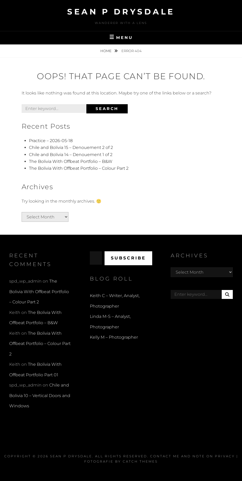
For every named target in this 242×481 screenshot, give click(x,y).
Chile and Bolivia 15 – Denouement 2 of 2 (71, 147)
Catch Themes (140, 461)
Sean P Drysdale (121, 12)
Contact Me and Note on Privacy (192, 456)
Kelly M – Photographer (114, 337)
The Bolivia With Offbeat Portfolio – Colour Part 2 (79, 168)
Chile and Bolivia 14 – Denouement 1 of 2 (70, 154)
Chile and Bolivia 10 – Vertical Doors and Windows (39, 395)
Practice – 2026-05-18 (51, 140)
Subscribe (128, 257)
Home (106, 51)
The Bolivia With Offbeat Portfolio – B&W (70, 161)
